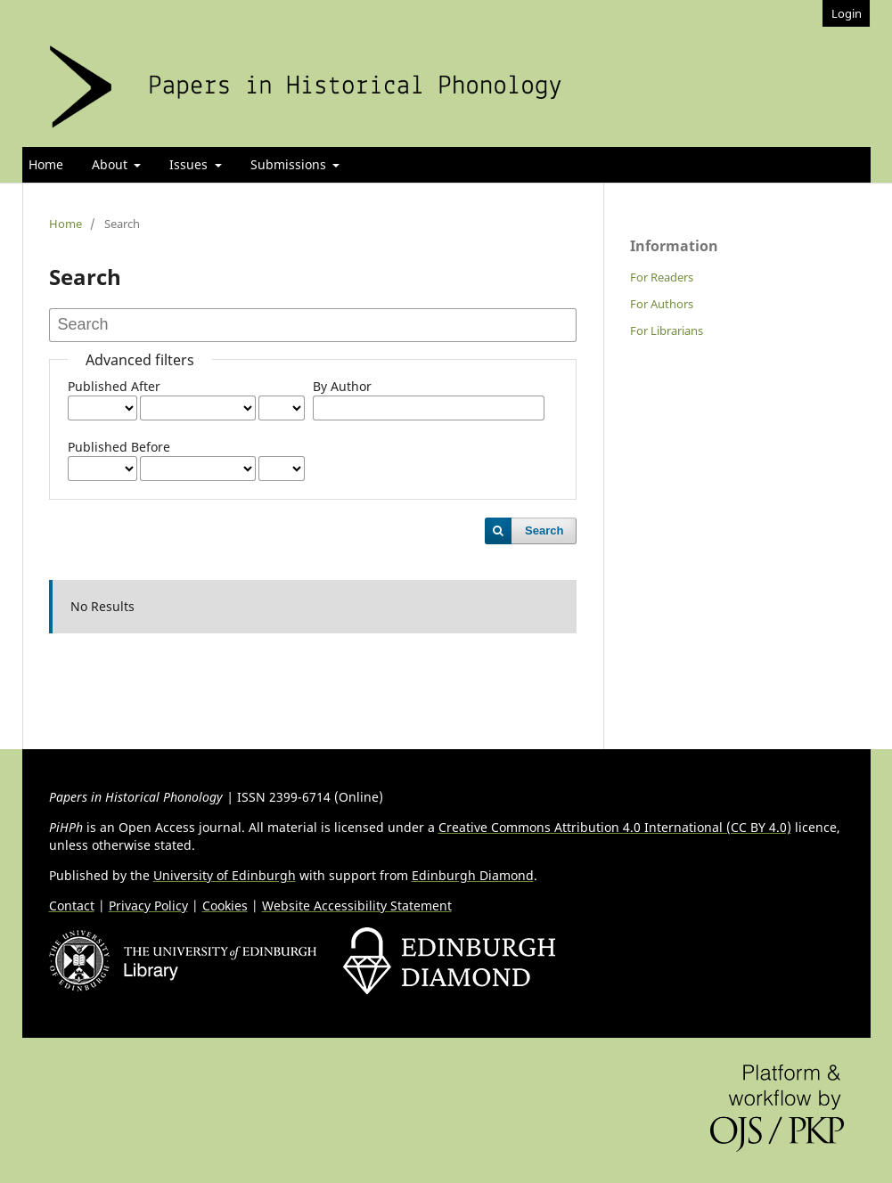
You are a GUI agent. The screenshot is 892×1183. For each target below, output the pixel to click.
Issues (190, 164)
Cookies (225, 905)
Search (544, 530)
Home (46, 164)
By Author (342, 386)
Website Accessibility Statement (357, 905)
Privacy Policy (148, 905)
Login (846, 13)
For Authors (661, 304)
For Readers (661, 277)
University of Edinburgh (224, 875)
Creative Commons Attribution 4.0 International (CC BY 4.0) (614, 827)
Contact (71, 905)
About (111, 164)
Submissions (290, 164)
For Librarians (666, 330)
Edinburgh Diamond (473, 875)
